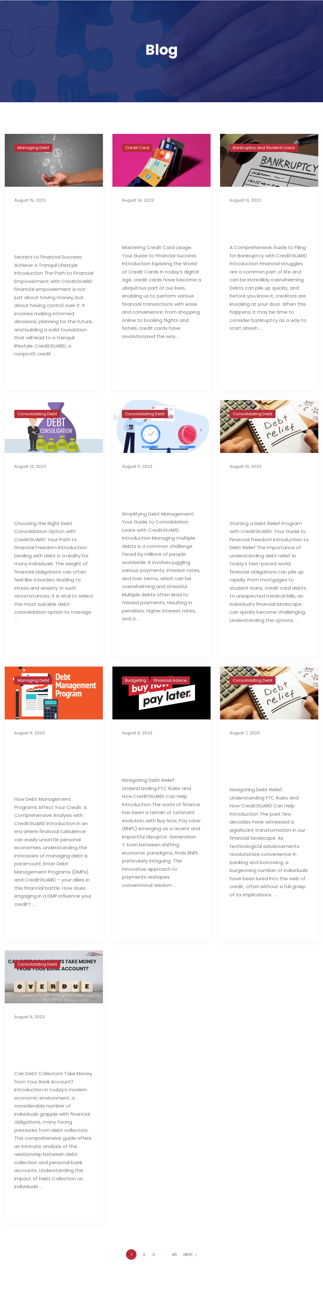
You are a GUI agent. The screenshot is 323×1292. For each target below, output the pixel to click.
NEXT (190, 1254)
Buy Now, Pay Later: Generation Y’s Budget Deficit (158, 756)
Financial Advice (170, 680)
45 (174, 1254)
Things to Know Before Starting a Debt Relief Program (264, 494)
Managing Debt (33, 148)
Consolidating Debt (37, 414)
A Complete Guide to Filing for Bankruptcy (266, 223)
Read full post (34, 374)
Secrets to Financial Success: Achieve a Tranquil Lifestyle (52, 228)
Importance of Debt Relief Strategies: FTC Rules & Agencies (264, 760)
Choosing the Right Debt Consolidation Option (53, 494)
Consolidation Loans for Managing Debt (154, 489)
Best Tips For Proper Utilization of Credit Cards (157, 223)
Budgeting (135, 680)
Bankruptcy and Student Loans (264, 148)
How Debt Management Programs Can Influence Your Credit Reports (44, 765)
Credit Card (137, 148)
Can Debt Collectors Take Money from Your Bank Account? (49, 1044)
